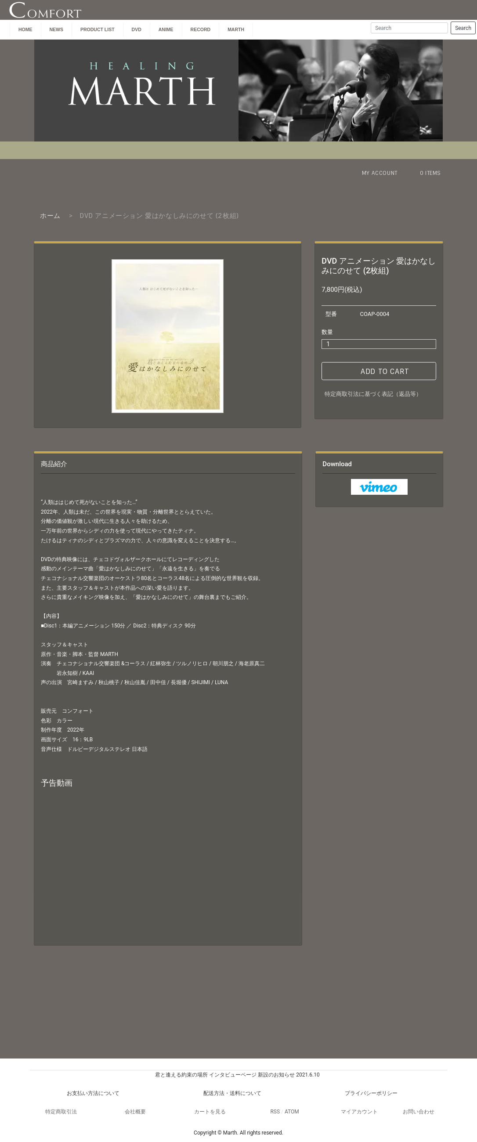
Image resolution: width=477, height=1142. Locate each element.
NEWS (57, 29)
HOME (25, 29)
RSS (275, 1112)
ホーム (50, 215)
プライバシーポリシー (371, 1093)
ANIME (166, 29)
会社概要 (135, 1112)
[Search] (409, 27)
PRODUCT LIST (97, 29)
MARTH (236, 29)
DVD (136, 29)
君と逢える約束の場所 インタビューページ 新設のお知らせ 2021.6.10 (237, 1075)
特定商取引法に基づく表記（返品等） (373, 394)
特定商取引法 (61, 1112)
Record (201, 29)
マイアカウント (359, 1112)
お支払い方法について (93, 1093)
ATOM (292, 1112)
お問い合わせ (418, 1112)
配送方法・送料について (232, 1093)
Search (463, 28)
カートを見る (210, 1112)
